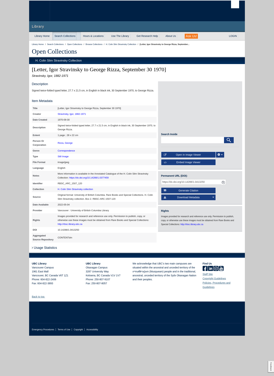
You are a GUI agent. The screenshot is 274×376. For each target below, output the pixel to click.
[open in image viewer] (200, 133)
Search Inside (169, 186)
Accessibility (92, 370)
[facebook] (205, 309)
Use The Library (120, 36)
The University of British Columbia (39, 11)
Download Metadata (189, 249)
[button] (46, 337)
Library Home (42, 36)
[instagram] (215, 309)
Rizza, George (65, 143)
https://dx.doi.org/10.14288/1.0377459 (89, 177)
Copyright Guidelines (214, 318)
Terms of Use (64, 370)
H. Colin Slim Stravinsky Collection (58, 60)
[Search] (229, 192)
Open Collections (54, 51)
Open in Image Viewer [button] (182, 207)
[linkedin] (210, 309)
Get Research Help (147, 36)
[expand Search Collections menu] (79, 36)
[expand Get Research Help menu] (161, 36)
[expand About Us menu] (179, 36)
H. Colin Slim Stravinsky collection (75, 189)
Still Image (63, 156)
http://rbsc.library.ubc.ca (70, 224)
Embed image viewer (182, 214)
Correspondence (66, 150)
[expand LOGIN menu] (240, 36)
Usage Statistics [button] (44, 288)
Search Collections (65, 36)
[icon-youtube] (221, 309)
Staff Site (208, 314)
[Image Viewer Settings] (220, 207)
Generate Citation (181, 242)
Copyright (78, 370)
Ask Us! (191, 36)
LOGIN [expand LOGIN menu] (233, 36)
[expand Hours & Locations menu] (107, 36)
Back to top (40, 337)
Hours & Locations (93, 36)
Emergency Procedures (43, 370)
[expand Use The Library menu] (132, 36)
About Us (171, 36)
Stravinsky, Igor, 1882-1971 (72, 114)
